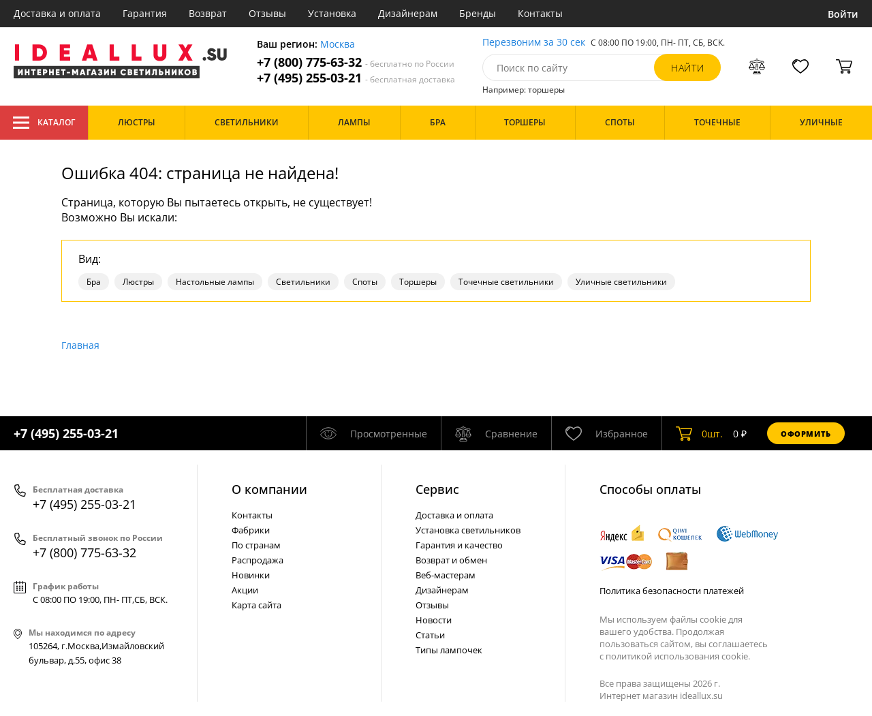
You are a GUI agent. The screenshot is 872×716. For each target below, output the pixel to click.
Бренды (477, 13)
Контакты (540, 13)
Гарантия (145, 13)
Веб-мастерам (446, 575)
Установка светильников (468, 530)
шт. (699, 433)
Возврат (208, 13)
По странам (256, 545)
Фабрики (251, 530)
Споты (364, 281)
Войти (843, 13)
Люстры (138, 281)
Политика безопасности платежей (672, 591)
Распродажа (257, 560)
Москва (337, 44)
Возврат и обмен (451, 560)
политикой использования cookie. (678, 656)
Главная (80, 345)
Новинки (251, 575)
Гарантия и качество (459, 545)
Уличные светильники (621, 281)
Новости (434, 620)
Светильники (303, 281)
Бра (94, 281)
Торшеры (418, 281)
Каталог (44, 122)
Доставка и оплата (57, 13)
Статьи (430, 635)
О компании (269, 489)
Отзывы (267, 13)
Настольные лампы (215, 281)
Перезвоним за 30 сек (533, 42)
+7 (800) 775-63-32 (355, 62)
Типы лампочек (449, 650)
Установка (332, 13)
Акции (245, 590)
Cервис (437, 489)
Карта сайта (256, 605)
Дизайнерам (407, 13)
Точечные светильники (506, 281)
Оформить (806, 434)
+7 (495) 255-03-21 (356, 78)
